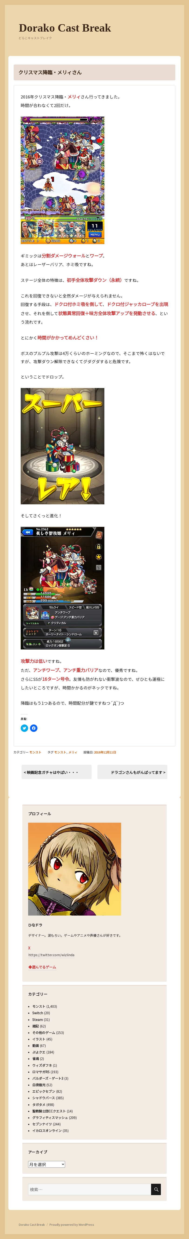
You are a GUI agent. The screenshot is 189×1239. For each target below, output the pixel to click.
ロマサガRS (41, 1071)
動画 (35, 1045)
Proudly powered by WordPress (72, 1224)
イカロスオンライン (47, 1130)
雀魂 (35, 1058)
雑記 (35, 1026)
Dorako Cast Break (65, 28)
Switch (37, 1013)
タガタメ (38, 1104)
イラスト (38, 1039)
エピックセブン (43, 1091)
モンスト (35, 752)
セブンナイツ (42, 1124)
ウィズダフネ (42, 1065)
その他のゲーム (43, 1032)
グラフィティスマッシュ (50, 1117)
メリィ (72, 752)
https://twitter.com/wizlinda (51, 954)
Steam (37, 1019)
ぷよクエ (38, 1052)
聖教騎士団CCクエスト (49, 1111)
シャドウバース (43, 1098)
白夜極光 (38, 1084)
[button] (62, 180)
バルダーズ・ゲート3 (47, 1078)
